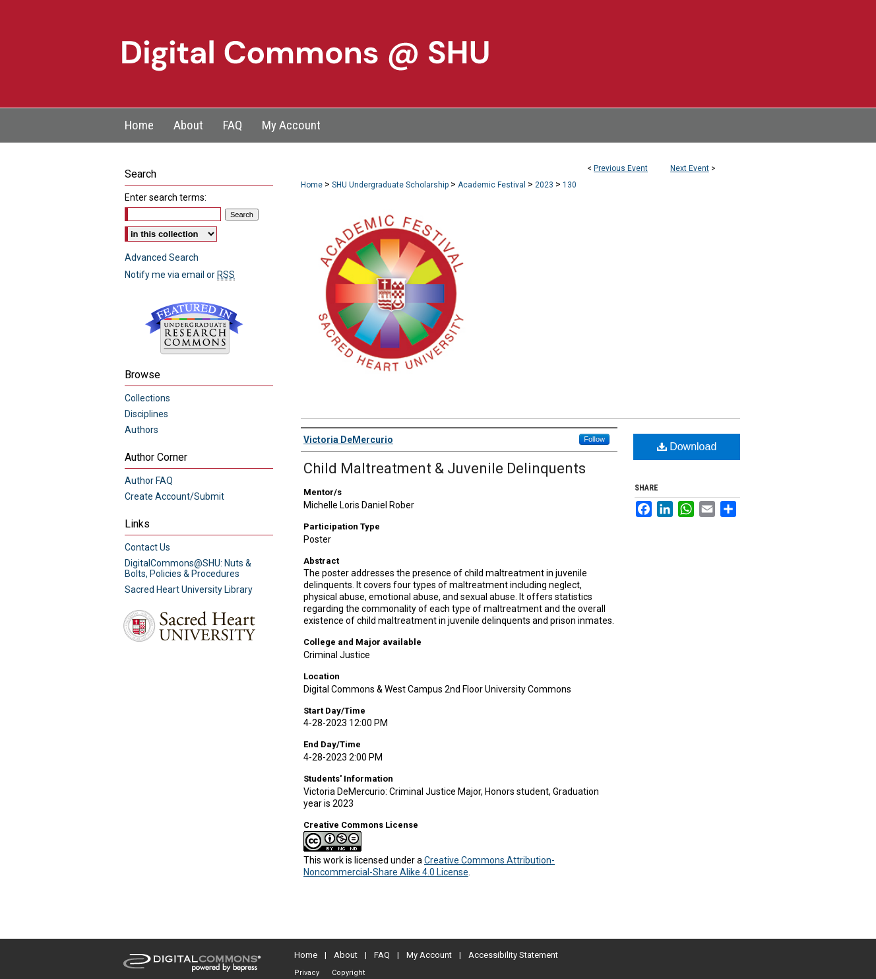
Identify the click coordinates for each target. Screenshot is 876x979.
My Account (429, 955)
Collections (147, 398)
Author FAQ (149, 480)
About (346, 955)
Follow (594, 439)
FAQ (382, 955)
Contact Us (147, 547)
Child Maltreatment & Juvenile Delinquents (444, 468)
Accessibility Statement (513, 955)
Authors (141, 429)
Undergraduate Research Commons (194, 328)
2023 (545, 184)
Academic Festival (493, 184)
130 (570, 184)
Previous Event (621, 168)
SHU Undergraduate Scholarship (391, 184)
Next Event (689, 168)
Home (312, 184)
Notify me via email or (180, 274)
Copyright (348, 972)
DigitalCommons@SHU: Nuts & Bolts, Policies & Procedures (188, 568)
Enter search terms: (165, 197)
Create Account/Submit (174, 496)
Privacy (306, 972)
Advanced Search (162, 257)
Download (687, 446)
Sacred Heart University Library (189, 589)
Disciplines (146, 414)
